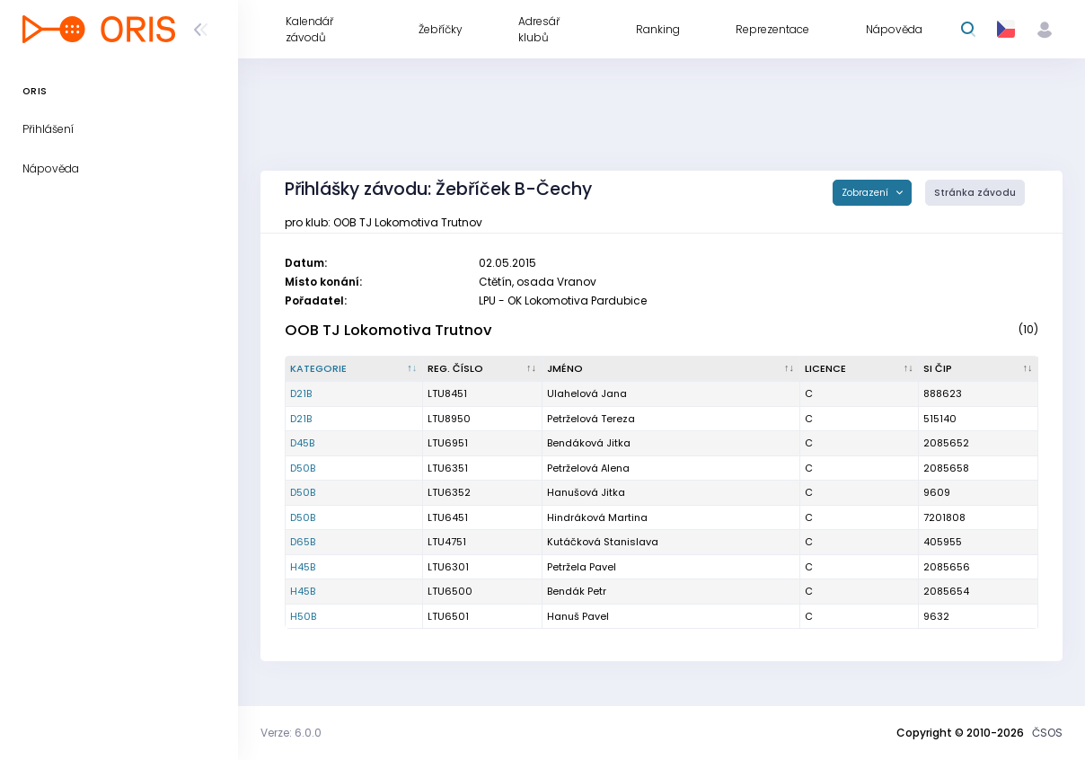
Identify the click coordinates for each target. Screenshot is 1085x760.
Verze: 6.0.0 (291, 732)
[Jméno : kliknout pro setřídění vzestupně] (671, 369)
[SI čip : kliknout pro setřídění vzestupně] (978, 369)
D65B (302, 542)
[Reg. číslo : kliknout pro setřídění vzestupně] (482, 369)
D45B (302, 443)
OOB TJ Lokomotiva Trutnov (388, 330)
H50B (303, 616)
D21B (301, 393)
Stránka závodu (975, 192)
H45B (302, 567)
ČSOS (1047, 732)
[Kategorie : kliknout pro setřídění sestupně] (354, 369)
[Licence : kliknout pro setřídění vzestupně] (860, 369)
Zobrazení (866, 192)
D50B (302, 468)
